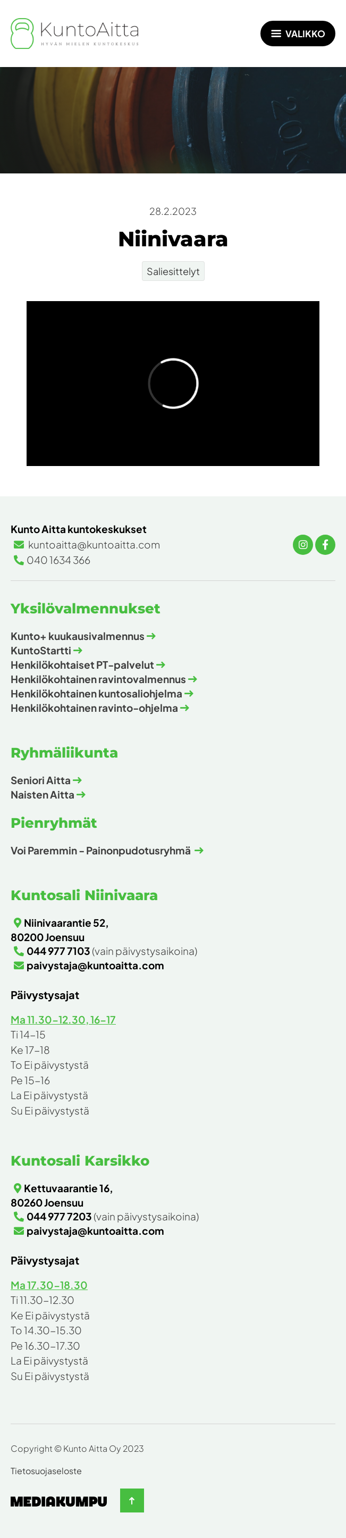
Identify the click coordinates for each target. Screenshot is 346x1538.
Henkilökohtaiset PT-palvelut (82, 664)
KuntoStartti (41, 650)
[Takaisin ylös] (132, 1500)
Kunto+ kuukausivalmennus (78, 635)
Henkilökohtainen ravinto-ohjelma (94, 707)
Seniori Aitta (41, 780)
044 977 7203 (59, 1216)
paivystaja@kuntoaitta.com (95, 965)
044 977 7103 (58, 950)
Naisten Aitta (42, 794)
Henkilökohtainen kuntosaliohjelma (96, 693)
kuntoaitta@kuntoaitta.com (93, 544)
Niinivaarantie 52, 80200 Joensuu (60, 929)
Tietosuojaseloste (46, 1470)
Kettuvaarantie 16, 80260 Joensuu (62, 1195)
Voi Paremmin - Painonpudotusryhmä (101, 850)
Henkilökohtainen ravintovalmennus (98, 678)
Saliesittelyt (173, 271)
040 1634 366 (58, 559)
